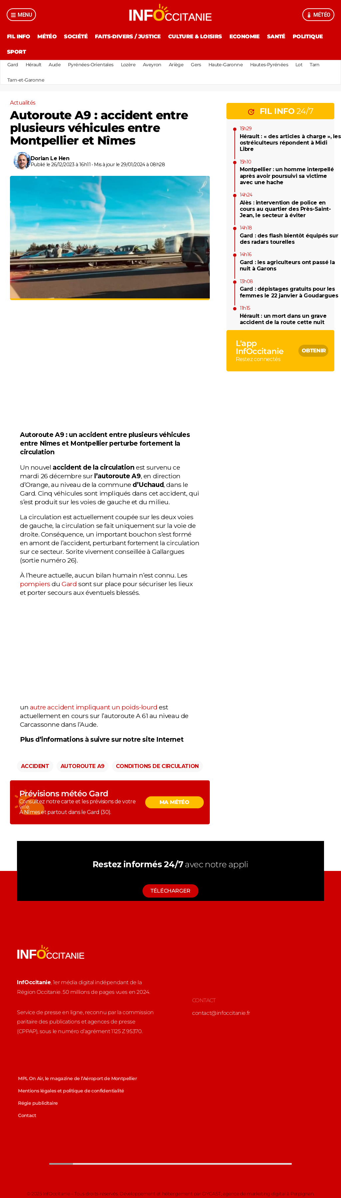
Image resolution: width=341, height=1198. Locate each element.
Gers (196, 65)
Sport (16, 52)
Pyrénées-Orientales (91, 65)
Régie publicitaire (38, 1103)
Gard (12, 65)
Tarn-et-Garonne (25, 80)
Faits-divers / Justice (128, 36)
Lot (298, 65)
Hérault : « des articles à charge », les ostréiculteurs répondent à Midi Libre (290, 142)
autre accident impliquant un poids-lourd (94, 707)
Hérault (34, 65)
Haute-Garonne (225, 65)
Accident (35, 766)
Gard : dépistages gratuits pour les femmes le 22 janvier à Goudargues (289, 292)
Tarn (315, 65)
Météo (47, 36)
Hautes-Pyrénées (269, 65)
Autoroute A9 (83, 766)
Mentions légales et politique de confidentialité (71, 1091)
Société (76, 36)
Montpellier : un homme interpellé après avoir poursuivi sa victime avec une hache (287, 175)
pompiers (35, 584)
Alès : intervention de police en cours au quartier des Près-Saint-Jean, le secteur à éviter (285, 209)
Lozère (128, 65)
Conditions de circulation (157, 766)
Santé (276, 36)
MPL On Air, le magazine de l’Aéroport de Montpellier (77, 1078)
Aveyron (152, 65)
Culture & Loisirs (195, 36)
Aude (55, 65)
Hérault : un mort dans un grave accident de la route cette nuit (283, 319)
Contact (27, 1115)
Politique (308, 36)
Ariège (176, 65)
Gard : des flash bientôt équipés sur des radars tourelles (289, 238)
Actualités (22, 103)
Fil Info (18, 36)
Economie (244, 36)
